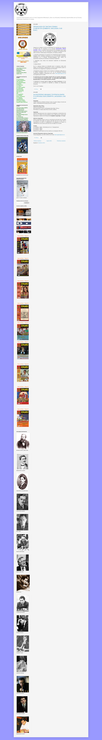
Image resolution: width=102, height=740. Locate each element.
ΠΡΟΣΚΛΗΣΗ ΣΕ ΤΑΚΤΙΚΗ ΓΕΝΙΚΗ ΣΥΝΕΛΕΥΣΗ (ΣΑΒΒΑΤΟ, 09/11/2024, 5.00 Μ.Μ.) (47, 28)
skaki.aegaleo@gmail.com (60, 73)
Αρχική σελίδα (49, 140)
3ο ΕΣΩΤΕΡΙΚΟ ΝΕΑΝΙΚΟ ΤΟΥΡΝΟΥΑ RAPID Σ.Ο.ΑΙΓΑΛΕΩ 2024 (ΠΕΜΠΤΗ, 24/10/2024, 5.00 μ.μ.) (49, 96)
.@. (59, 134)
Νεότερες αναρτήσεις (37, 140)
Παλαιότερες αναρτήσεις (61, 140)
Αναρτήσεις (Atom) (41, 142)
